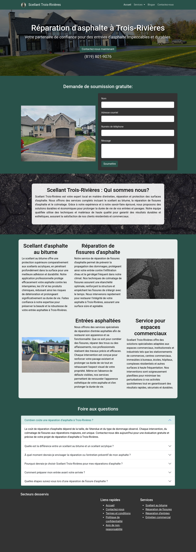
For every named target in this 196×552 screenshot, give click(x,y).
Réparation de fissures (159, 509)
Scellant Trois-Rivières (41, 4)
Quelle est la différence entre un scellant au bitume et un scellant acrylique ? (69, 446)
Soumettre (109, 163)
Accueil (127, 4)
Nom (103, 98)
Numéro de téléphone (112, 126)
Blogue (151, 4)
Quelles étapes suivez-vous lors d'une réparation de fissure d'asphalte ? (66, 481)
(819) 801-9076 (98, 56)
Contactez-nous (165, 4)
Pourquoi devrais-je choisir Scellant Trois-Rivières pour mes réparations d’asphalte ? (73, 463)
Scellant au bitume (156, 505)
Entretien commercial (158, 517)
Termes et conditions (118, 513)
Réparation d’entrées (158, 513)
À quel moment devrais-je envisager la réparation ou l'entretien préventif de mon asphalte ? (77, 454)
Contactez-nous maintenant (98, 49)
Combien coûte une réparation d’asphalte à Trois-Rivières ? (58, 420)
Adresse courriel (109, 112)
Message (106, 140)
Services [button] (138, 4)
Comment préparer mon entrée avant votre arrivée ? (54, 472)
